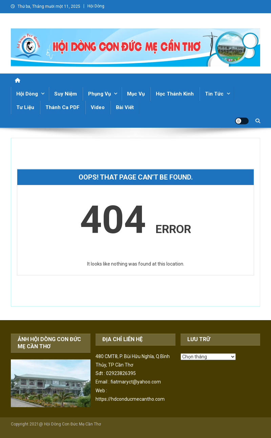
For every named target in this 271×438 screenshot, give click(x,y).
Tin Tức (214, 94)
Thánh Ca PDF (62, 107)
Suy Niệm (65, 94)
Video (98, 107)
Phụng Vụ (99, 94)
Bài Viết (125, 107)
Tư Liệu (25, 107)
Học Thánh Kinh (175, 94)
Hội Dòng (95, 6)
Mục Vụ (136, 94)
